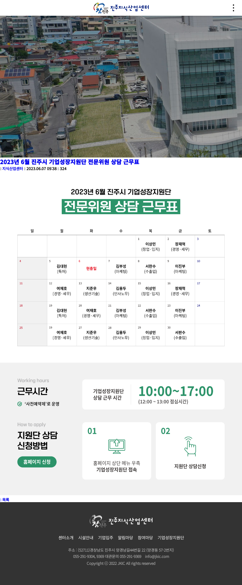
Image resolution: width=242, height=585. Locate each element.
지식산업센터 (12, 168)
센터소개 (65, 538)
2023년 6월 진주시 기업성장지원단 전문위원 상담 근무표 (69, 162)
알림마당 (125, 538)
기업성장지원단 (171, 538)
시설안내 (85, 538)
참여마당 (145, 538)
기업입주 (105, 538)
